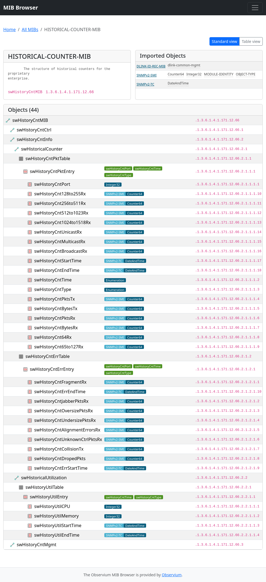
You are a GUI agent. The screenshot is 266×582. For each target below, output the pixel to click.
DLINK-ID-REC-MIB (151, 66)
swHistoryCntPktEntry (52, 171)
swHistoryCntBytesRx (56, 328)
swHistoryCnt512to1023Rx (61, 213)
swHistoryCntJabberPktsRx (61, 401)
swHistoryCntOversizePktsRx (63, 411)
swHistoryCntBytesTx (55, 308)
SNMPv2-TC (145, 84)
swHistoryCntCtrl (34, 130)
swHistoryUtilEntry (49, 497)
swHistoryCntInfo (34, 139)
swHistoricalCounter (42, 149)
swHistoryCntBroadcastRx (60, 251)
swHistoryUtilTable (44, 487)
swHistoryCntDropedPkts (59, 458)
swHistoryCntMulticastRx (59, 242)
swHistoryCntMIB (30, 120)
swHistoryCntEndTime (56, 270)
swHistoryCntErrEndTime (59, 392)
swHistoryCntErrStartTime (60, 468)
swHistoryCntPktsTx (54, 299)
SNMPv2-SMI (146, 75)
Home (9, 30)
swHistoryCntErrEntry (52, 369)
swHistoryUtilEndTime (56, 535)
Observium (171, 574)
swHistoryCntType (52, 289)
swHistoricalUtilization (44, 478)
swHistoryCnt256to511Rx (60, 203)
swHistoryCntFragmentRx (60, 382)
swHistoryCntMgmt (36, 545)
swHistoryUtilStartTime (57, 525)
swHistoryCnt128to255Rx (60, 194)
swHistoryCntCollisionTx (58, 449)
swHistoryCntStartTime (57, 261)
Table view (251, 41)
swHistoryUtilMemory (56, 516)
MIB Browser (20, 7)
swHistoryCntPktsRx (54, 318)
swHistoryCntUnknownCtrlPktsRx (68, 439)
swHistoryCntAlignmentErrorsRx (67, 430)
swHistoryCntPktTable (47, 158)
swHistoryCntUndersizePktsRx (65, 420)
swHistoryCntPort (52, 184)
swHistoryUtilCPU (52, 506)
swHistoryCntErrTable (47, 356)
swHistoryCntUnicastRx (58, 232)
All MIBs (30, 30)
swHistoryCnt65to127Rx (58, 347)
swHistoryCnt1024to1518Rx (62, 222)
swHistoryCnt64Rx (53, 337)
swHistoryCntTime (53, 280)
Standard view (224, 41)
